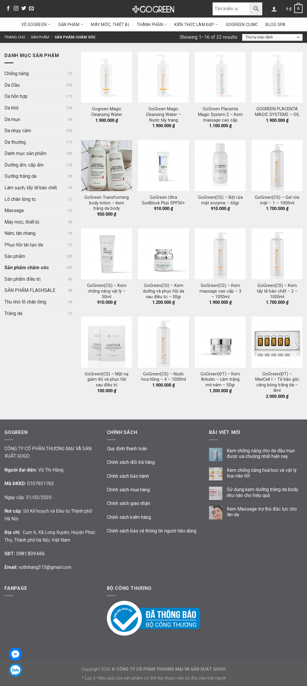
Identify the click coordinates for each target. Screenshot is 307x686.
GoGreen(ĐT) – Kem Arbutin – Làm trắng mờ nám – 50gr (220, 380)
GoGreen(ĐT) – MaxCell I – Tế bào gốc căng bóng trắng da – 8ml (277, 382)
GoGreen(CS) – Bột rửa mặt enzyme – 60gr (220, 200)
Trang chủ (14, 37)
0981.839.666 (30, 553)
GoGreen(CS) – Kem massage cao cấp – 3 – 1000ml (220, 291)
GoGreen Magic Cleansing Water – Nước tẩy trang (163, 114)
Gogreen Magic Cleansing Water (106, 111)
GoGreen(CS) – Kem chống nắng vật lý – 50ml (106, 291)
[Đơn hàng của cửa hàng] (272, 37)
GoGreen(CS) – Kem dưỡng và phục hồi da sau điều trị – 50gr (163, 291)
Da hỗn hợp (16, 96)
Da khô (11, 108)
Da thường (15, 142)
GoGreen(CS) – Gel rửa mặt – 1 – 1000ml (277, 200)
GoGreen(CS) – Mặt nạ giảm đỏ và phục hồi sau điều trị (106, 380)
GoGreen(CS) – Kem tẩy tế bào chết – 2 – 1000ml (277, 291)
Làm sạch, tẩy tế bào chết (30, 188)
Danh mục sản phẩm (25, 153)
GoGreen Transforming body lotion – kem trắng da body (106, 203)
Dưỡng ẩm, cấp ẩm (24, 165)
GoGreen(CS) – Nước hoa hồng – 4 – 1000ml (163, 377)
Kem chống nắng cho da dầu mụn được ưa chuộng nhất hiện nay (261, 453)
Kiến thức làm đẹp (196, 24)
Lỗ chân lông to (20, 199)
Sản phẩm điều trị (22, 279)
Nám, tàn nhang (20, 233)
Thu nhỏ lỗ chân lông (25, 302)
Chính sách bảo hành (128, 476)
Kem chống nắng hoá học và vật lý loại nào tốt (262, 473)
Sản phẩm (70, 24)
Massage (14, 210)
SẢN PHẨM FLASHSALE (29, 290)
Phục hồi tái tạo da (23, 245)
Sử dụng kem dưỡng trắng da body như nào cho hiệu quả (262, 492)
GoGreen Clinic (242, 24)
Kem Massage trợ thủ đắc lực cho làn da (262, 511)
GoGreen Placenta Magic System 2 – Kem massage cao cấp (220, 114)
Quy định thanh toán (127, 448)
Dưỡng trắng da (20, 176)
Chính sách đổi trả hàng (131, 462)
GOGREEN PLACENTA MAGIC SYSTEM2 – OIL (277, 111)
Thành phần (152, 24)
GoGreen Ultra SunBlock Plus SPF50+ (163, 200)
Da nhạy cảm (17, 130)
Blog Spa (275, 24)
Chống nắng (16, 73)
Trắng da (13, 313)
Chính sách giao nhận (128, 503)
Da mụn (12, 119)
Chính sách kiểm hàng (129, 517)
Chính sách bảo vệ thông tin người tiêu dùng (151, 531)
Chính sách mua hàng (128, 490)
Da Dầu (12, 85)
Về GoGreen (35, 24)
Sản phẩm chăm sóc (26, 267)
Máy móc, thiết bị (110, 24)
